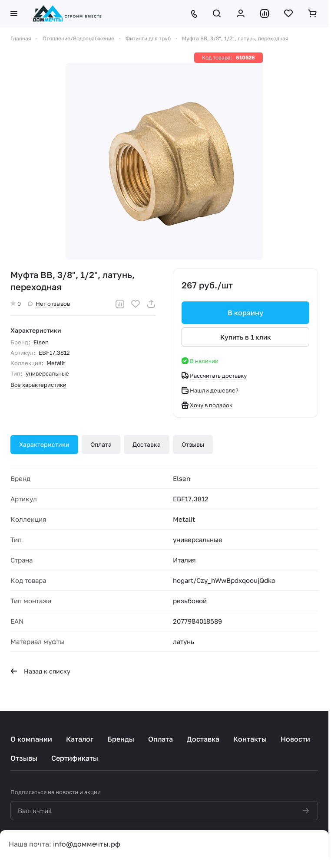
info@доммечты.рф (86, 844)
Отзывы (193, 444)
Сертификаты (74, 758)
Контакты (250, 739)
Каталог (79, 739)
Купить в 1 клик (245, 337)
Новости (295, 739)
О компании (31, 739)
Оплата (101, 444)
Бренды (120, 739)
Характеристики (44, 444)
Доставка (146, 444)
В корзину (245, 312)
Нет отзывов (49, 303)
